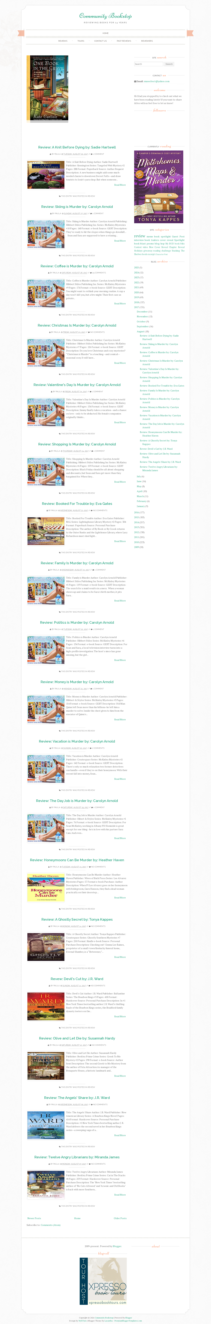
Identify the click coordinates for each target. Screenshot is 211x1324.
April (139, 491)
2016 (136, 512)
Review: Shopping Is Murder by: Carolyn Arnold (77, 444)
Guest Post (178, 236)
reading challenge (162, 250)
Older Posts (120, 1218)
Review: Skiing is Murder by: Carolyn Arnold (77, 207)
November (142, 316)
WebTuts (83, 1320)
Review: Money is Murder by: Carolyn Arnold (77, 682)
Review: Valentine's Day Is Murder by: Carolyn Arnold (77, 385)
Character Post (161, 254)
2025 (136, 267)
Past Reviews (124, 41)
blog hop (160, 243)
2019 (136, 297)
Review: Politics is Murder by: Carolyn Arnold (77, 622)
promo (150, 243)
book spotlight (162, 236)
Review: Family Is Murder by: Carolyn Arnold (77, 563)
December (142, 311)
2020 (136, 292)
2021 (136, 287)
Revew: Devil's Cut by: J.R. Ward (77, 979)
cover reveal (166, 240)
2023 (136, 277)
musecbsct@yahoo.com (156, 81)
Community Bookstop (105, 16)
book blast (140, 243)
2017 (136, 307)
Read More (120, 184)
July (139, 476)
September (143, 326)
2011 (136, 537)
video (145, 247)
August (140, 331)
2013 (136, 527)
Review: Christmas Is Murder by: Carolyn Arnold (77, 325)
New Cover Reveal (158, 247)
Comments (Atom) (51, 1225)
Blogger (117, 1246)
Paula (57, 154)
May (139, 486)
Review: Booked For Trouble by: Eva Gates (77, 503)
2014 (136, 522)
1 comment (98, 154)
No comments (97, 332)
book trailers (152, 240)
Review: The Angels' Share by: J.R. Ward (77, 1098)
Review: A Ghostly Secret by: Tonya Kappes (77, 919)
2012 (136, 532)
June (139, 481)
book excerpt (148, 254)
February (141, 501)
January (141, 506)
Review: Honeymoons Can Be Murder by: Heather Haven (77, 860)
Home (105, 33)
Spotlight (179, 240)
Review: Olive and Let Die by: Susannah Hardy (77, 1038)
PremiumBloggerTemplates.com (128, 1320)
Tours (81, 41)
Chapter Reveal (176, 247)
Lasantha (109, 1320)
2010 (136, 542)
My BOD (169, 243)
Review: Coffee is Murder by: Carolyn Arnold (77, 266)
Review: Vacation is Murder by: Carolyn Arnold (77, 741)
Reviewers (147, 41)
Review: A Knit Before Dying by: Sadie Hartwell (77, 147)
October (141, 321)
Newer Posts (34, 1218)
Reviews (62, 41)
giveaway (147, 250)
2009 (136, 547)
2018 (136, 302)
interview (139, 240)
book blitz (180, 243)
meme (150, 236)
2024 (136, 272)
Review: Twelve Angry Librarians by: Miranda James (77, 1157)
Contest (138, 247)
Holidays (138, 250)
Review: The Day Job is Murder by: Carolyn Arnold (77, 801)
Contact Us (100, 41)
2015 (136, 517)
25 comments (99, 273)
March (140, 496)
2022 (136, 282)
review (91, 196)
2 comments (98, 748)
